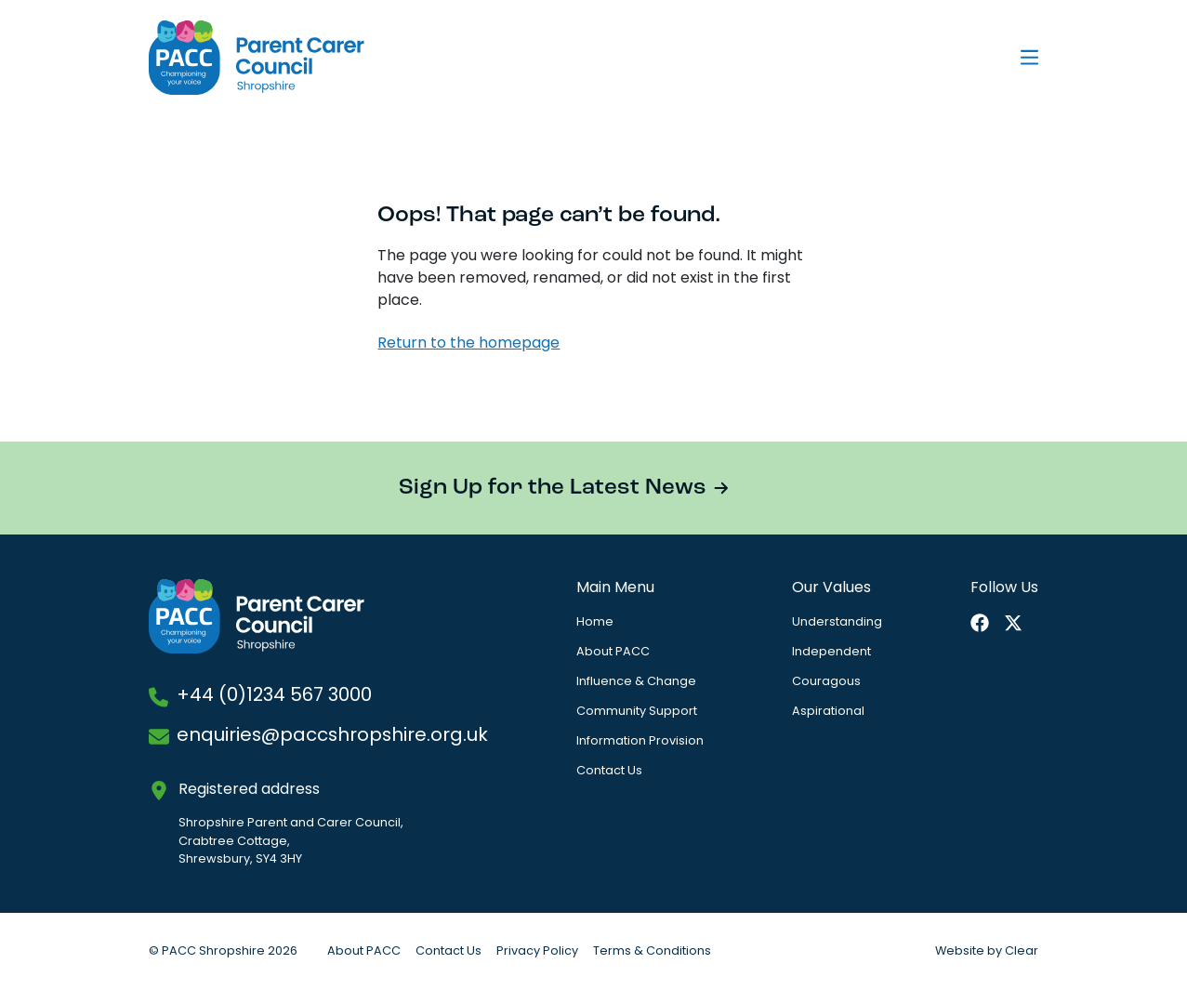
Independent (831, 652)
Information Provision (640, 741)
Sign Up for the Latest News (552, 488)
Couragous (826, 682)
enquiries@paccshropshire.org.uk (332, 736)
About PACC (613, 652)
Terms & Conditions (652, 951)
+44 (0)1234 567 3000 (274, 696)
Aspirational (828, 712)
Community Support (636, 712)
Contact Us (609, 771)
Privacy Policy (537, 951)
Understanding (837, 622)
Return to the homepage (468, 344)
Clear (1021, 951)
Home (594, 622)
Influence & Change (636, 682)
